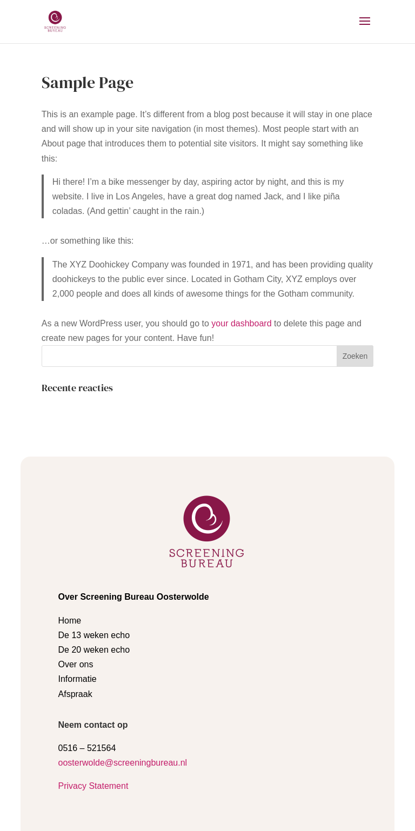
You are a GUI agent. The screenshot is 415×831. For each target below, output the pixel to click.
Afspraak (75, 615)
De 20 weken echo (94, 571)
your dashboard (241, 323)
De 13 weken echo (94, 556)
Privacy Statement (93, 707)
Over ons (75, 586)
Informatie (77, 600)
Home (70, 542)
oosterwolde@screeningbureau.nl (123, 684)
